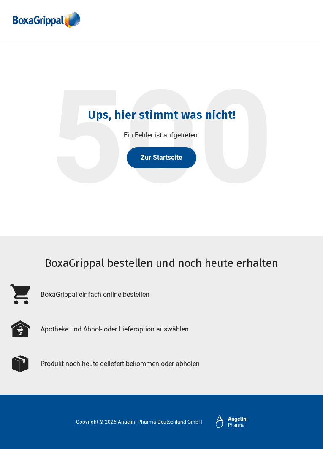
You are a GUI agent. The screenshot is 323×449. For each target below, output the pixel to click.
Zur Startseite (161, 157)
